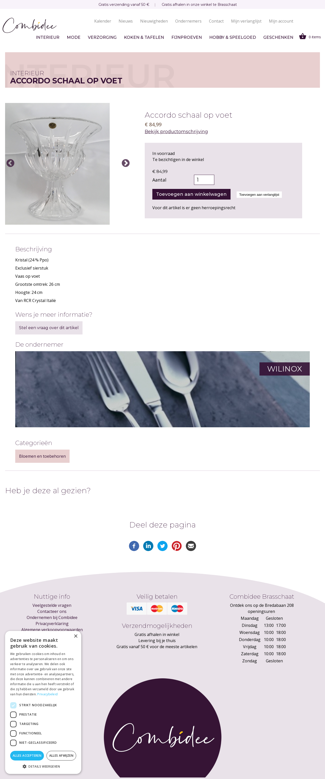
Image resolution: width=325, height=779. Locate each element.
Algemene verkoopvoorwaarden (52, 629)
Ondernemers (188, 21)
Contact (216, 21)
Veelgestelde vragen (51, 605)
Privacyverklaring (52, 623)
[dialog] (43, 702)
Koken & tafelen (144, 37)
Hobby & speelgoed (232, 37)
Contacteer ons (52, 611)
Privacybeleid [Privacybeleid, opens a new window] (47, 694)
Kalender (102, 21)
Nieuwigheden (154, 21)
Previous (10, 163)
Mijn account (281, 21)
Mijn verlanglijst (246, 21)
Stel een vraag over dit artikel (49, 327)
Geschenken (278, 37)
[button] (43, 766)
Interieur (47, 37)
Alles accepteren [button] (27, 755)
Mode (73, 37)
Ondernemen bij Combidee (52, 617)
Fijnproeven (186, 37)
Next (125, 163)
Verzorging (102, 37)
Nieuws (126, 21)
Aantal (159, 180)
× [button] (75, 636)
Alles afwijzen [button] (61, 755)
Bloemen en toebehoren (42, 456)
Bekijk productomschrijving (176, 131)
